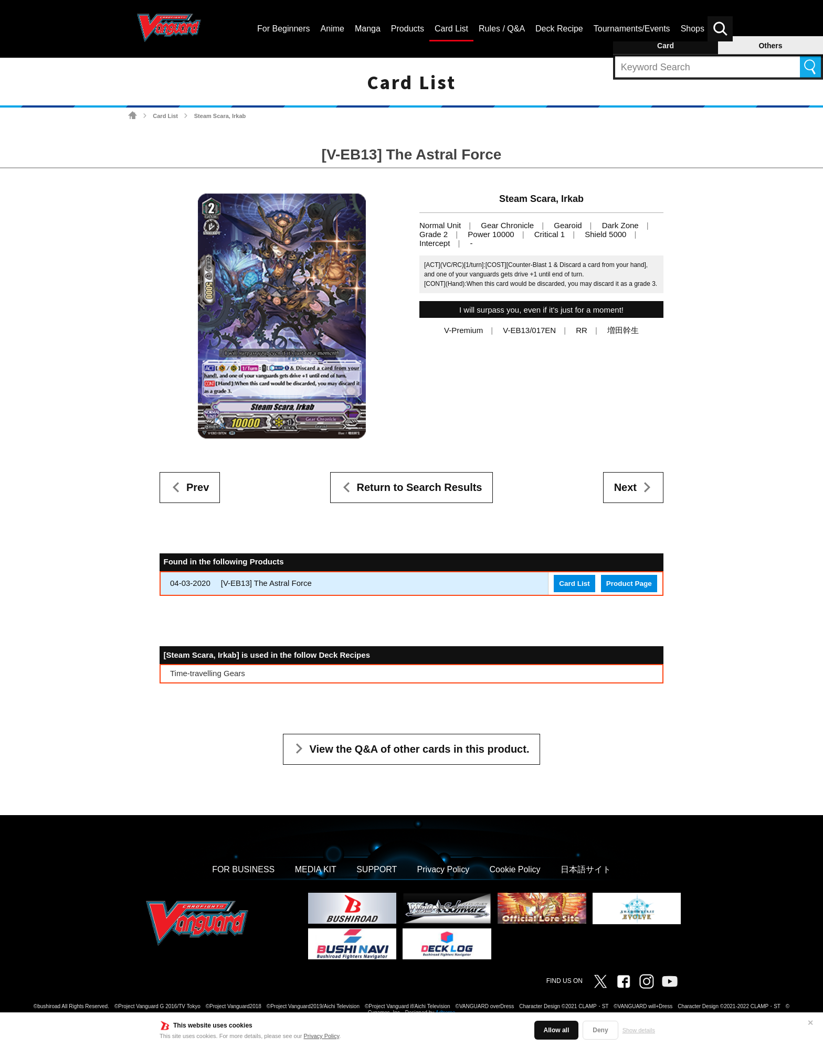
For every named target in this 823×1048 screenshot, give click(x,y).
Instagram (646, 981)
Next (625, 487)
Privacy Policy (322, 1036)
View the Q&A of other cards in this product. (420, 749)
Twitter (600, 981)
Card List (165, 116)
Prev (197, 487)
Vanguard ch (669, 981)
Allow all (556, 1030)
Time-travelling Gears (207, 673)
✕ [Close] (810, 1023)
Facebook (623, 981)
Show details (638, 1030)
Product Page (629, 583)
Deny (600, 1030)
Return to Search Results (419, 487)
